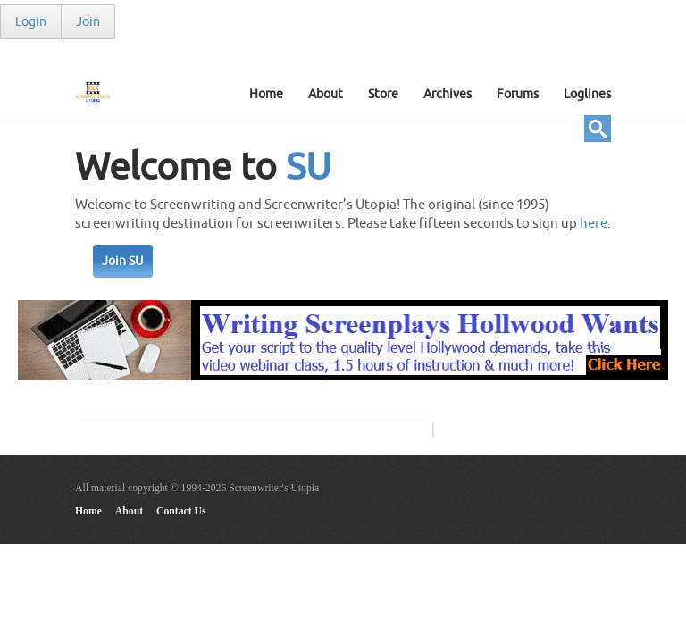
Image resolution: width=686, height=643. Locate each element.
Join (88, 21)
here (593, 223)
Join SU (123, 261)
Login (30, 21)
